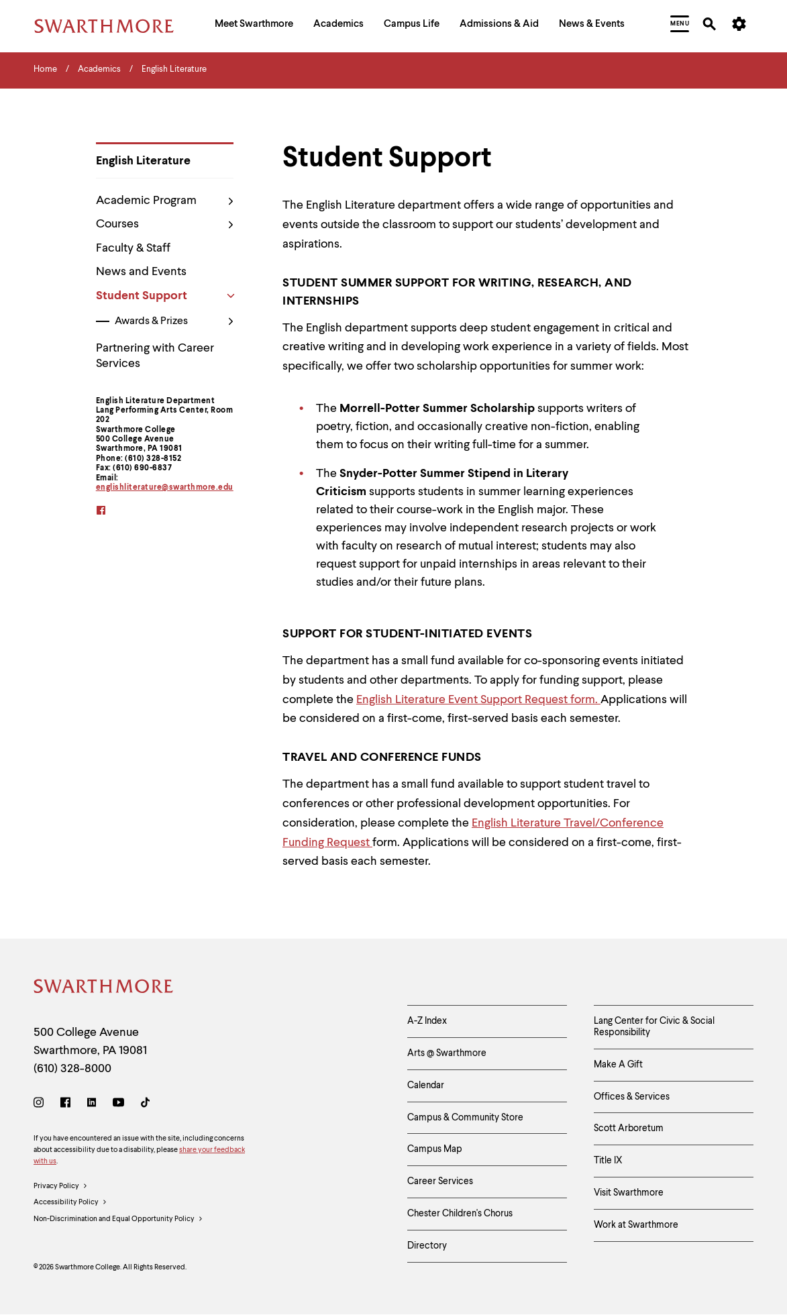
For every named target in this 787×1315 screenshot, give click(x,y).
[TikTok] (145, 1105)
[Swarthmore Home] (104, 988)
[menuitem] (254, 25)
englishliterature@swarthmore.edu (164, 488)
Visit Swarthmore (629, 1193)
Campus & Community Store (465, 1117)
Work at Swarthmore (636, 1225)
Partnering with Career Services (155, 356)
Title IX (608, 1160)
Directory (427, 1246)
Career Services (440, 1181)
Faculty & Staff (133, 248)
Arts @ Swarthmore (446, 1053)
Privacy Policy (61, 1187)
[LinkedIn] (91, 1105)
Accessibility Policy (70, 1203)
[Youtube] (118, 1105)
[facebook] (109, 511)
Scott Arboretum (629, 1128)
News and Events (141, 272)
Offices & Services (632, 1097)
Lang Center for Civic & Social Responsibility (654, 1026)
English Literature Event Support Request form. (478, 700)
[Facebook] (65, 1105)
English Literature (143, 161)
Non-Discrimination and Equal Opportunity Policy (118, 1220)
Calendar (425, 1085)
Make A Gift (618, 1064)
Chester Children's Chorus (460, 1213)
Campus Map (434, 1149)
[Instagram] (41, 1105)
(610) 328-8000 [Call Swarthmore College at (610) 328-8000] (72, 1069)
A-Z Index (427, 1021)
